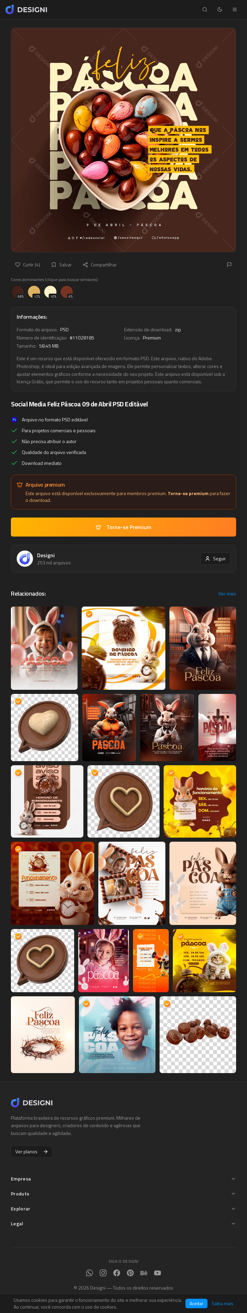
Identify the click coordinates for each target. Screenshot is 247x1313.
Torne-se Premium (123, 527)
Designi (46, 555)
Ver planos (31, 1151)
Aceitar (196, 1303)
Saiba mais (222, 1303)
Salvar (61, 264)
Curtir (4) (27, 264)
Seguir (215, 558)
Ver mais (227, 593)
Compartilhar (100, 264)
